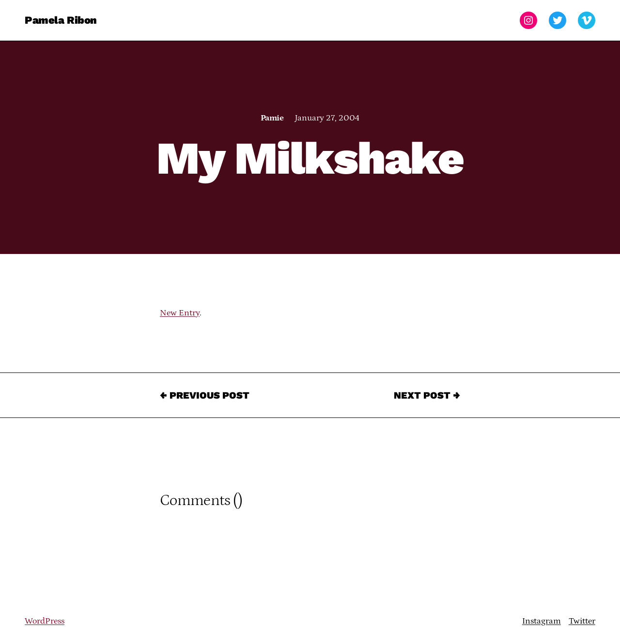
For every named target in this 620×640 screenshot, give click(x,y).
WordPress (44, 621)
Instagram (541, 621)
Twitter (582, 621)
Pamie (272, 118)
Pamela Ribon (61, 20)
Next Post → (427, 395)
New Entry (180, 313)
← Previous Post (204, 395)
